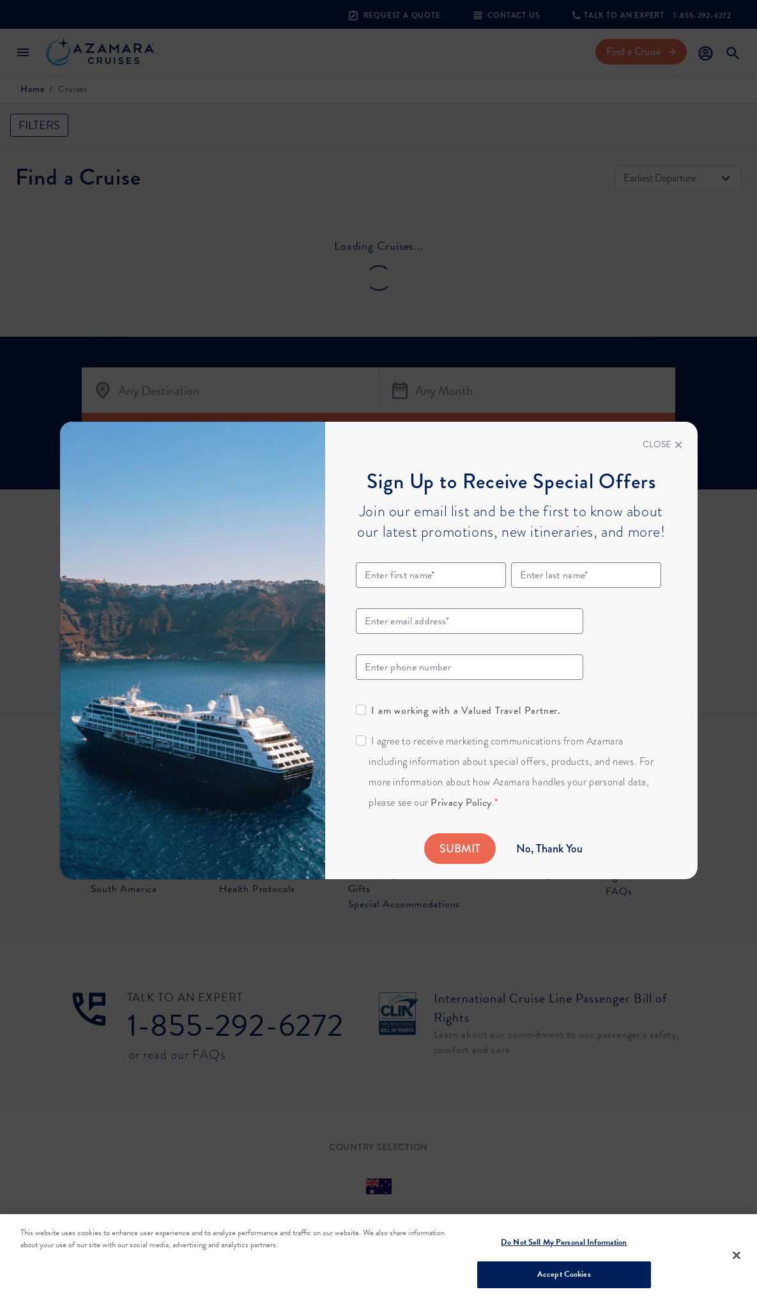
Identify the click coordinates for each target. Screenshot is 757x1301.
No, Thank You (549, 848)
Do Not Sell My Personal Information (564, 1242)
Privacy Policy (461, 802)
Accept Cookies (564, 1274)
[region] (378, 1257)
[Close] (662, 444)
